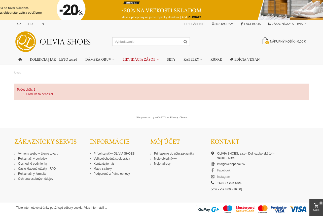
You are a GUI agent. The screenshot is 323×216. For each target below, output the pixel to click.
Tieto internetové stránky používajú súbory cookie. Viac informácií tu (61, 207)
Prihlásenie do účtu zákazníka (173, 153)
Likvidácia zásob (139, 59)
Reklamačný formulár (32, 173)
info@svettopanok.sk (231, 164)
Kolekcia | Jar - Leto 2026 (53, 59)
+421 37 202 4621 (229, 183)
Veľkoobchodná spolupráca (111, 158)
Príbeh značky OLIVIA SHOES (114, 153)
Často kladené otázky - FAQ (36, 168)
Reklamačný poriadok (32, 158)
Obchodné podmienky (32, 163)
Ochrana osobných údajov (35, 179)
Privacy (174, 117)
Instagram (222, 24)
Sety (171, 59)
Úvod (17, 73)
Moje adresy (162, 163)
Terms (183, 117)
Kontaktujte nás (104, 163)
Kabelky (191, 59)
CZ (19, 24)
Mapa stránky (102, 168)
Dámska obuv (98, 59)
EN (42, 24)
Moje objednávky (165, 158)
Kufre (216, 59)
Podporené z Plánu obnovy (111, 173)
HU (30, 24)
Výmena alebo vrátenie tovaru (37, 153)
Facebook (250, 24)
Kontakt (225, 142)
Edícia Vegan (245, 59)
